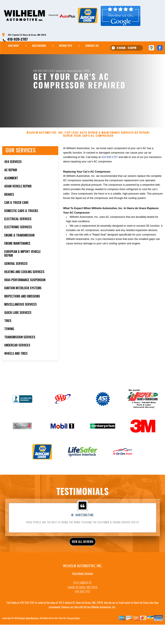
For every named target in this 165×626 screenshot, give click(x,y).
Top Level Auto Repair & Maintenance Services (99, 140)
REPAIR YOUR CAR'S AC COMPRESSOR (88, 143)
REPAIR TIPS (65, 45)
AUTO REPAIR (39, 45)
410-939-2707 (17, 39)
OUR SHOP (13, 45)
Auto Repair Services (82, 582)
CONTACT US (91, 45)
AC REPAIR (142, 140)
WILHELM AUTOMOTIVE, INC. (45, 140)
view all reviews (82, 549)
